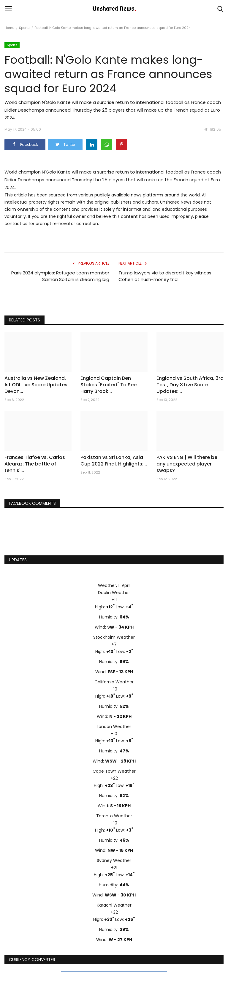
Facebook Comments (32, 503)
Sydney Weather (114, 860)
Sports (24, 27)
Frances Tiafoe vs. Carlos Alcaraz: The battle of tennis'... (34, 464)
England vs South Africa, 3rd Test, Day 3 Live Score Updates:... (190, 385)
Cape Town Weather (114, 771)
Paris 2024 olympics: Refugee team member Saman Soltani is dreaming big (60, 276)
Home (9, 27)
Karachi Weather (114, 905)
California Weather (114, 682)
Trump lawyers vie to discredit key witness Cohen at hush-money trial (164, 276)
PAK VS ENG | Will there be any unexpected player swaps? (186, 464)
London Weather (114, 726)
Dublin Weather (114, 593)
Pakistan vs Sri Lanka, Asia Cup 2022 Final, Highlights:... (113, 460)
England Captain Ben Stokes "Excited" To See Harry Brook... (108, 385)
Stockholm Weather (114, 637)
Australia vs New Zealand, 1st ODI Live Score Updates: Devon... (36, 385)
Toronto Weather (114, 816)
